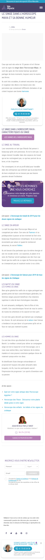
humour (32, 232)
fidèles (19, 245)
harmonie (25, 91)
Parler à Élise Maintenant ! (22, 109)
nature (30, 320)
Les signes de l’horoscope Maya (18, 137)
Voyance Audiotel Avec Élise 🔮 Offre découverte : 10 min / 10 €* (26, 543)
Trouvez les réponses (22, 200)
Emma (13, 27)
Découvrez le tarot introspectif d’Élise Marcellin (22, 1)
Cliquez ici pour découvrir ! (22, 438)
